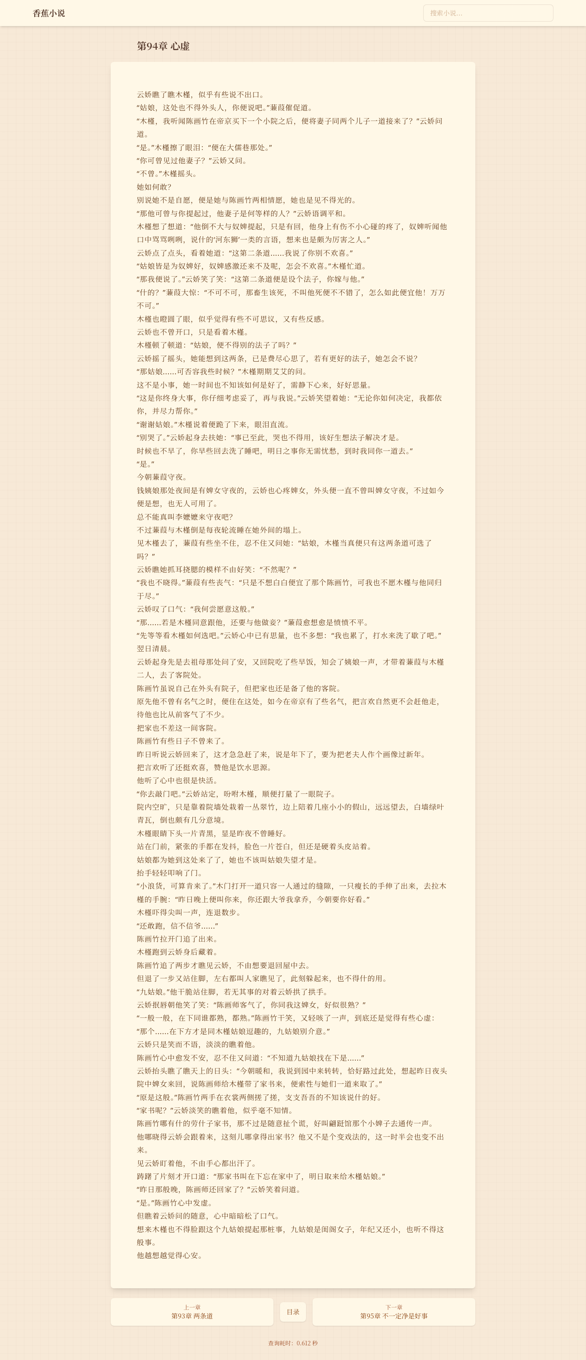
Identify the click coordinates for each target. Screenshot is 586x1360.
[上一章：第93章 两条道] (192, 1312)
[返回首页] (49, 13)
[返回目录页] (293, 1312)
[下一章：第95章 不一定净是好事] (394, 1312)
